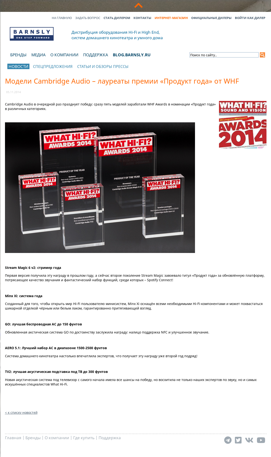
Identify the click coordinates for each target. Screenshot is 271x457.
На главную (62, 18)
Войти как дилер (250, 18)
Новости (18, 66)
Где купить (84, 437)
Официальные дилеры (211, 18)
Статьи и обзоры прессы (102, 66)
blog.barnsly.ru (132, 54)
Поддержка (95, 54)
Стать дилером (117, 18)
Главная (13, 437)
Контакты (142, 18)
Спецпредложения (52, 66)
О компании (64, 54)
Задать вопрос (87, 18)
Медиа (38, 54)
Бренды (18, 54)
